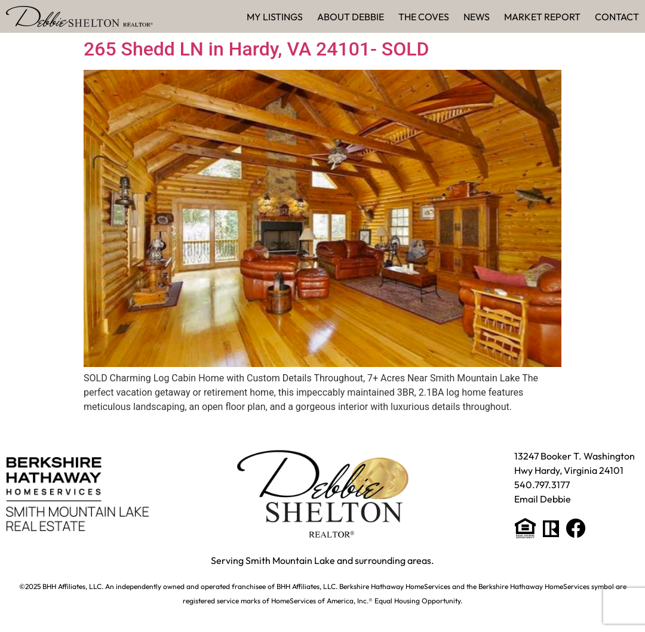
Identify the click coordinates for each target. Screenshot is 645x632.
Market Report (542, 17)
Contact (617, 17)
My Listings (275, 17)
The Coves (423, 17)
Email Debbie (542, 499)
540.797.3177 (542, 485)
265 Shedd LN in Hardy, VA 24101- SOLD (256, 49)
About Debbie (350, 17)
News (476, 17)
